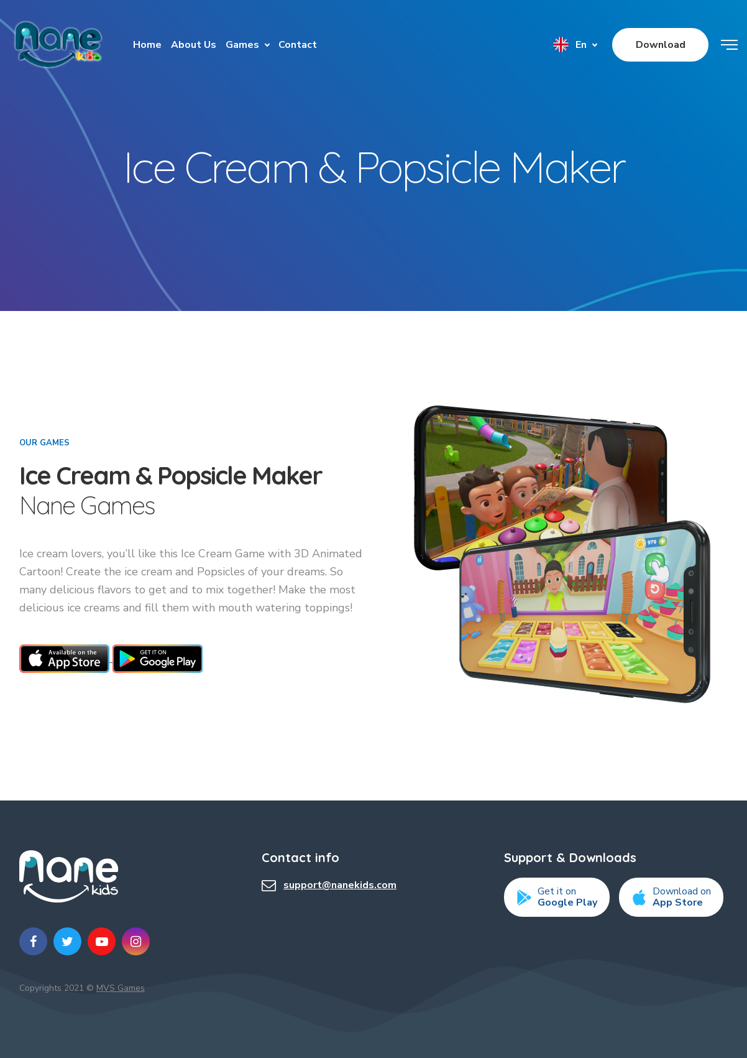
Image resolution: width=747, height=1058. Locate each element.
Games (242, 45)
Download (660, 45)
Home (147, 45)
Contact (297, 45)
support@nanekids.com (339, 885)
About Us (193, 45)
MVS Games (120, 988)
